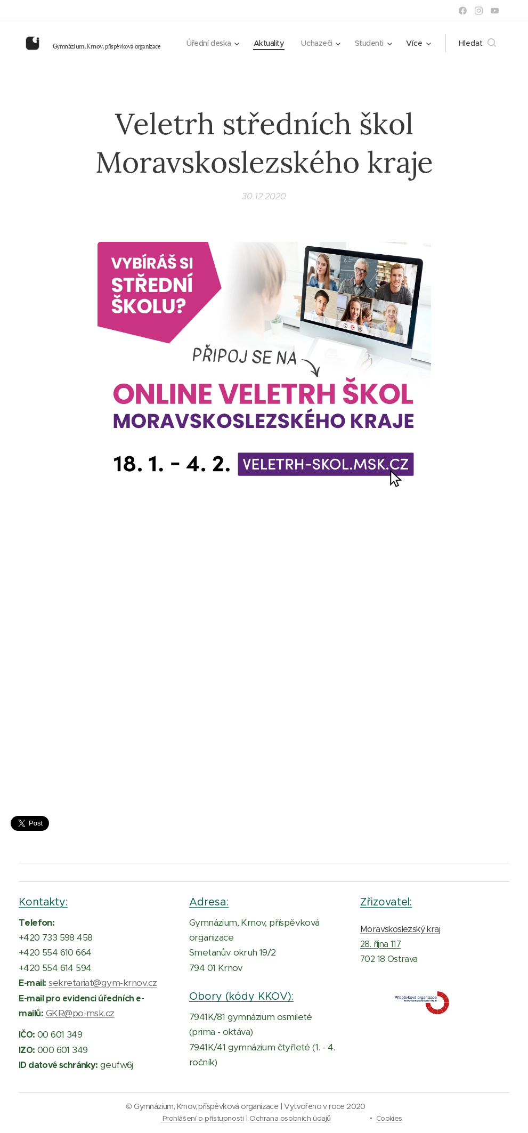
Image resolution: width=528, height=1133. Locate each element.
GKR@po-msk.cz (80, 1013)
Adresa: (209, 901)
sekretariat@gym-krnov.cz (102, 983)
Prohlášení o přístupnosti (203, 1118)
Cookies (389, 1118)
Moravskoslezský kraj (400, 929)
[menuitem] (260, 43)
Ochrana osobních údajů (290, 1118)
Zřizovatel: (386, 901)
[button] (477, 43)
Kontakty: (43, 901)
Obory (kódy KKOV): (241, 996)
